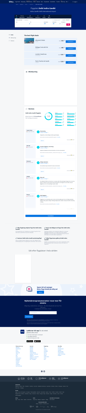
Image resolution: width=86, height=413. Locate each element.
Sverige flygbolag (33, 352)
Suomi (58, 393)
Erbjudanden (46, 1)
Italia (63, 392)
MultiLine (31, 348)
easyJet (45, 355)
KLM (44, 359)
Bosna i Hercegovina (22, 392)
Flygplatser (32, 355)
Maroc (22, 399)
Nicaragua (60, 386)
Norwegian (46, 351)
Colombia (31, 386)
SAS (44, 347)
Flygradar (31, 350)
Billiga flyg (23, 1)
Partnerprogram (61, 348)
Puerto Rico (17, 387)
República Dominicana (42, 386)
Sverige (51, 393)
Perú (67, 386)
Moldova (22, 393)
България (28, 392)
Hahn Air (45, 354)
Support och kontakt (61, 354)
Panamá (64, 386)
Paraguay (22, 387)
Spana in (40, 292)
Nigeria (25, 399)
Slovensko (55, 393)
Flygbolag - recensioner (34, 354)
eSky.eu (37, 403)
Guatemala (48, 386)
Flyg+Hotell (17, 1)
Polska (38, 393)
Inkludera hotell (57, 19)
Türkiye (47, 399)
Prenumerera (29, 316)
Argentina (17, 386)
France (50, 392)
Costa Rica (35, 386)
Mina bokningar (60, 351)
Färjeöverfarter (18, 358)
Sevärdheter (52, 1)
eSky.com (41, 403)
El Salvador (27, 386)
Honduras (53, 386)
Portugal (41, 393)
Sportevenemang (19, 366)
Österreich (34, 393)
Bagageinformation (33, 358)
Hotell (17, 354)
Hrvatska (57, 392)
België (16, 392)
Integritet (59, 355)
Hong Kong (35, 399)
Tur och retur (19, 19)
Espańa (47, 392)
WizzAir (45, 352)
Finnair (45, 358)
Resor (34, 1)
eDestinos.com (46, 403)
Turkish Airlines (46, 356)
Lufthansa (45, 350)
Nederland (27, 393)
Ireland (60, 392)
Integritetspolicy (61, 352)
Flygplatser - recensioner (34, 356)
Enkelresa (26, 19)
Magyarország (17, 393)
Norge (30, 393)
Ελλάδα (53, 392)
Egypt (16, 399)
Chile (23, 386)
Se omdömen (51, 215)
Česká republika (33, 392)
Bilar (42, 1)
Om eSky (59, 347)
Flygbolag (31, 351)
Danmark (38, 392)
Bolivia (20, 386)
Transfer (58, 1)
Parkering (63, 1)
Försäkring (17, 360)
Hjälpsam (42, 140)
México (56, 386)
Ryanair (45, 348)
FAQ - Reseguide (33, 359)
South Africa (29, 399)
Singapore (43, 399)
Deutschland (43, 392)
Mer (67, 1)
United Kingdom (18, 395)
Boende (38, 1)
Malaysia (39, 399)
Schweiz (61, 393)
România (47, 393)
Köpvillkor (59, 350)
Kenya (19, 399)
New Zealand (52, 399)
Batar (17, 356)
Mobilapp (31, 347)
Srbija (44, 393)
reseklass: (64, 19)
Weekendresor (29, 1)
